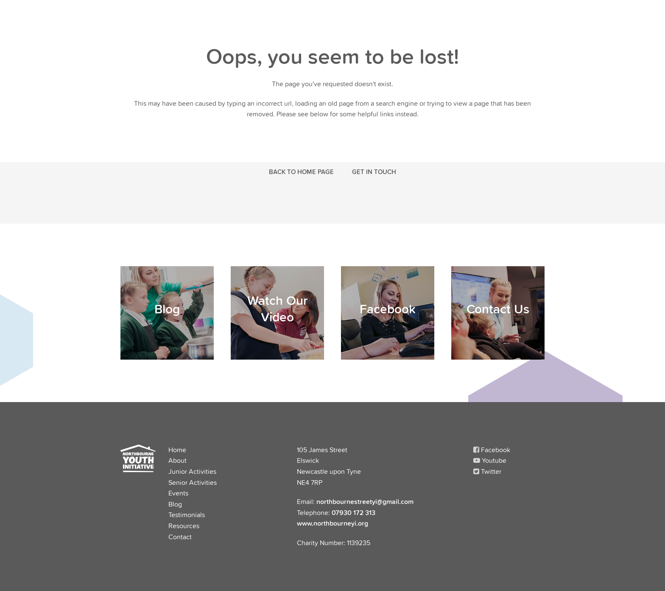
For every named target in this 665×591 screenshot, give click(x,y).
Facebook (491, 449)
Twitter (487, 471)
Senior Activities (192, 482)
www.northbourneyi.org (332, 523)
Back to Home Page (301, 171)
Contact (180, 536)
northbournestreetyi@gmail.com (365, 501)
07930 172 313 (353, 512)
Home (177, 449)
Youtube (489, 460)
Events (178, 493)
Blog (175, 504)
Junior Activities (192, 471)
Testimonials (186, 514)
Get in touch (374, 171)
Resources (183, 525)
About (177, 460)
